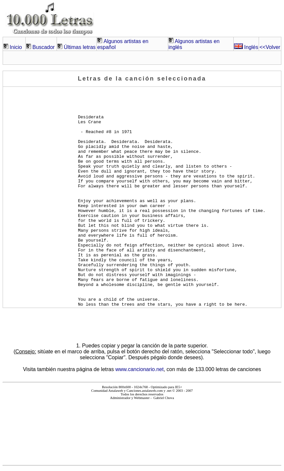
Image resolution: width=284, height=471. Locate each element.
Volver (269, 47)
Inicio (16, 47)
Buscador (44, 47)
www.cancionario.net (139, 369)
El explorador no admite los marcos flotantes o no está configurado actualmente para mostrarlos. (141, 430)
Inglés (246, 47)
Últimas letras (80, 47)
